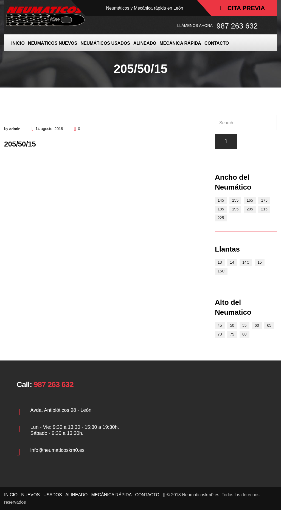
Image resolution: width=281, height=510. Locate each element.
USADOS (52, 494)
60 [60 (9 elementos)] (257, 325)
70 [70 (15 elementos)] (220, 334)
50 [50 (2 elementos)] (232, 325)
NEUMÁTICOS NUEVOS (52, 43)
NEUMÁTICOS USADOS (105, 43)
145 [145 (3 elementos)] (221, 200)
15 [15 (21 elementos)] (259, 262)
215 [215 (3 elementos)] (264, 209)
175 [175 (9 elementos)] (264, 200)
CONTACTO (216, 43)
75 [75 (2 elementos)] (232, 334)
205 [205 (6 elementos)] (250, 209)
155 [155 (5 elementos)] (235, 200)
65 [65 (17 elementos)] (269, 325)
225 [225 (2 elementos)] (221, 218)
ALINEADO (144, 43)
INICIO (18, 43)
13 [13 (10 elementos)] (220, 262)
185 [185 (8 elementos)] (221, 209)
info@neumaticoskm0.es (57, 450)
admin (15, 129)
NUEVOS (30, 494)
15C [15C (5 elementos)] (221, 271)
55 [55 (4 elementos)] (244, 325)
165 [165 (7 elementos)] (250, 200)
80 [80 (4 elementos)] (244, 334)
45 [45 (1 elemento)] (220, 325)
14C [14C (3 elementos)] (245, 262)
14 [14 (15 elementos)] (232, 262)
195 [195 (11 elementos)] (235, 209)
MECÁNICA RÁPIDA (180, 43)
